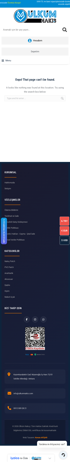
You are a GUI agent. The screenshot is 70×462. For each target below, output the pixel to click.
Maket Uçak (10, 297)
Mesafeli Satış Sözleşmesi (16, 222)
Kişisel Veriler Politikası (15, 240)
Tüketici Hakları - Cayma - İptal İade (20, 234)
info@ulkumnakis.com (23, 393)
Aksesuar (9, 279)
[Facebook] (27, 319)
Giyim (7, 291)
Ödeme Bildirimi (11, 210)
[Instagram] (35, 319)
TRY (64, 221)
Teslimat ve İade (12, 216)
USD (64, 240)
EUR (64, 230)
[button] (6, 61)
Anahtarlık (9, 273)
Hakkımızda (10, 182)
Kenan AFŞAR (41, 437)
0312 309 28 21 (20, 408)
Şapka (7, 285)
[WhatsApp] (43, 319)
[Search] (64, 29)
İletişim (8, 188)
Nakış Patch (10, 261)
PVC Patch (9, 267)
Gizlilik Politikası (12, 228)
